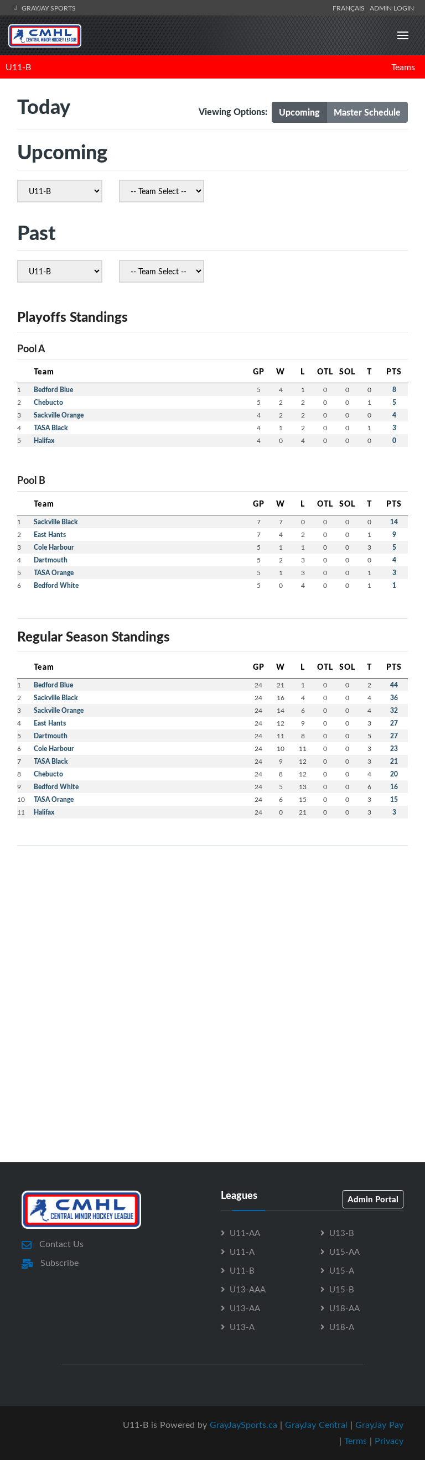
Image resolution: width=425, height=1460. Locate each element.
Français (350, 7)
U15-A (341, 1270)
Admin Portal (373, 1199)
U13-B (341, 1232)
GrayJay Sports (43, 7)
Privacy (389, 1441)
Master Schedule (367, 112)
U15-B (341, 1289)
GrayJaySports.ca (243, 1425)
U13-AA (245, 1307)
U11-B (18, 67)
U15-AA (344, 1251)
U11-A (242, 1251)
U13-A (242, 1326)
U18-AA (344, 1307)
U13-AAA (248, 1289)
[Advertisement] (212, 931)
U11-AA (245, 1232)
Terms (355, 1441)
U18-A (341, 1326)
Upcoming (299, 112)
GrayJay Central (316, 1425)
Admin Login (392, 7)
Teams (403, 67)
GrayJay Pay (379, 1425)
